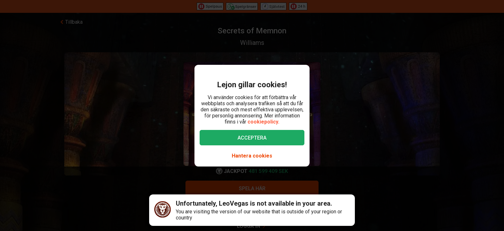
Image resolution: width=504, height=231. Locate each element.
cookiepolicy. (263, 122)
